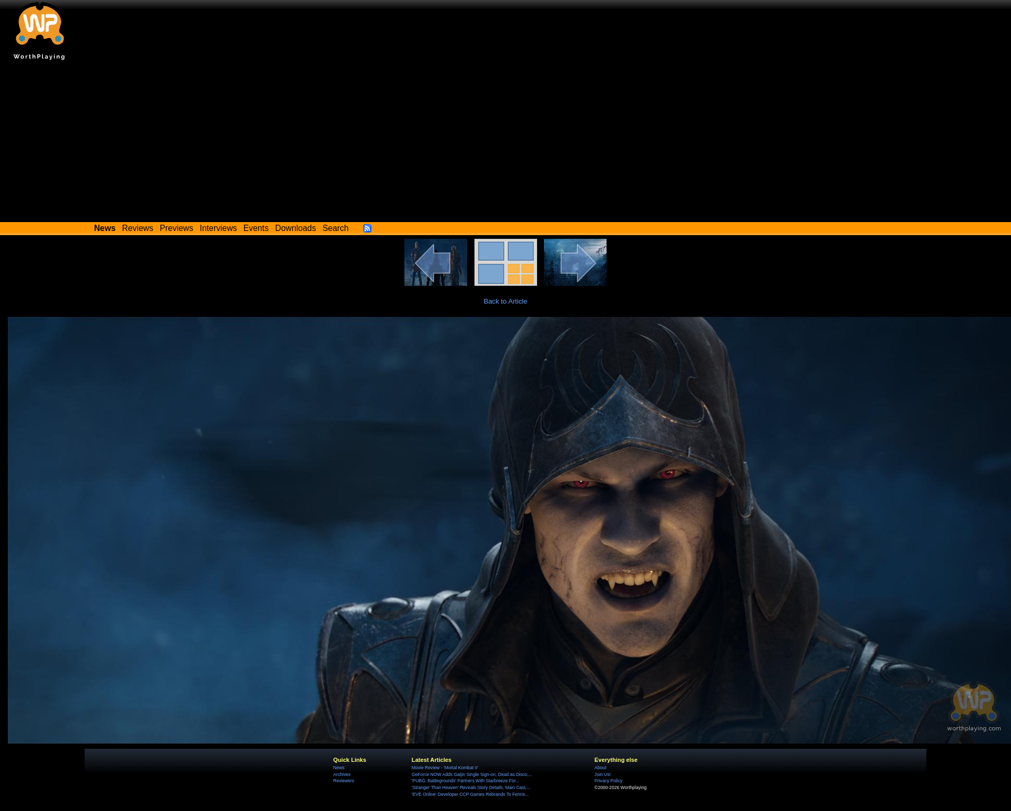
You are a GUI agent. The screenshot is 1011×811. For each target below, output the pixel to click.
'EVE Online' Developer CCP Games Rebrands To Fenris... (470, 794)
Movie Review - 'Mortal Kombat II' (445, 767)
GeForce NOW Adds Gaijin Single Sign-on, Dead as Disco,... (472, 774)
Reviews (138, 228)
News (338, 767)
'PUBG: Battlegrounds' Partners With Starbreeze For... (465, 780)
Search (335, 228)
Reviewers (343, 780)
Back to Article (506, 301)
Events (256, 228)
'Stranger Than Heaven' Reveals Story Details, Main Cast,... (471, 787)
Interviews (218, 228)
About (600, 767)
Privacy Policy (608, 780)
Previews (176, 228)
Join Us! (603, 774)
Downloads (295, 228)
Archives (342, 774)
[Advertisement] (505, 144)
